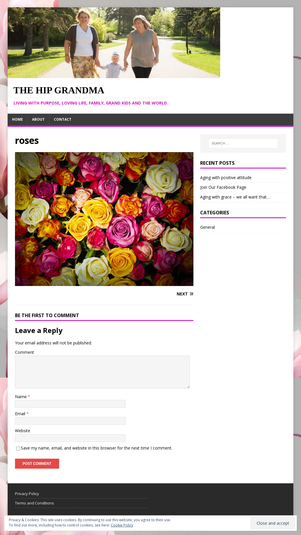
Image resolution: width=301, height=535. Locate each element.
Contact (62, 119)
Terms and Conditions (34, 503)
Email (20, 413)
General (207, 227)
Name (21, 396)
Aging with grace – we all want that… (235, 197)
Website (22, 430)
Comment (24, 352)
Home (17, 119)
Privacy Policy (27, 493)
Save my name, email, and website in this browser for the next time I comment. (96, 448)
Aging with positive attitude (226, 177)
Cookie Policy (122, 525)
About (38, 119)
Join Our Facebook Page (223, 187)
